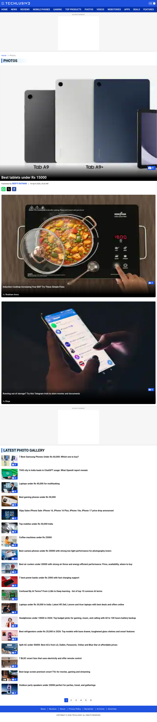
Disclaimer (88, 709)
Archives (100, 709)
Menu (2, 3)
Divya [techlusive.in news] (7, 401)
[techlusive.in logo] (17, 3)
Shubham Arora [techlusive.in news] (12, 294)
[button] (3, 189)
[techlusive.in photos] (9, 460)
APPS (127, 9)
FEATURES (148, 9)
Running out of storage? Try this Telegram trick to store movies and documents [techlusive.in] (41, 393)
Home (3, 55)
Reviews (53, 709)
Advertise (112, 709)
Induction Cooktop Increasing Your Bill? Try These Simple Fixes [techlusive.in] (33, 287)
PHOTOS (89, 9)
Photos (13, 55)
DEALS (136, 9)
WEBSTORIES (114, 9)
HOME (4, 9)
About (62, 709)
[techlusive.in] (78, 123)
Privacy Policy (75, 709)
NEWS (14, 9)
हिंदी (150, 3)
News (43, 709)
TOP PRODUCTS (73, 9)
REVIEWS (25, 9)
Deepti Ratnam (19, 183)
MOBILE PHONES (41, 9)
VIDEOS (100, 9)
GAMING (57, 9)
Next (91, 700)
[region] (78, 33)
